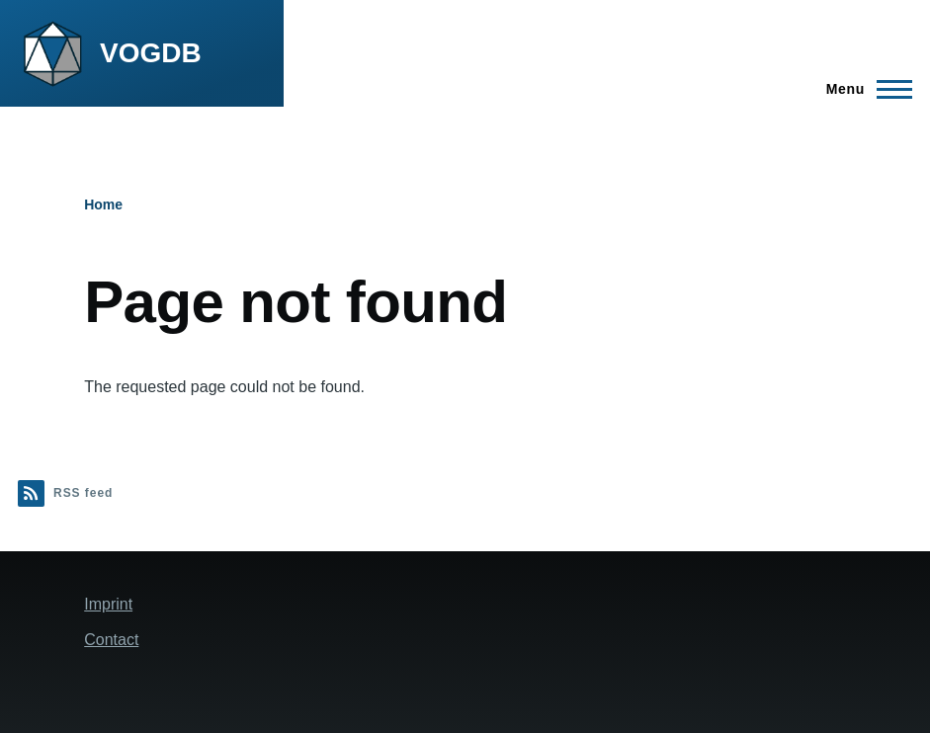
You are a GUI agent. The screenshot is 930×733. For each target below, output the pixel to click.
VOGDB (151, 53)
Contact (111, 639)
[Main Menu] (863, 89)
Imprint (108, 604)
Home (103, 204)
